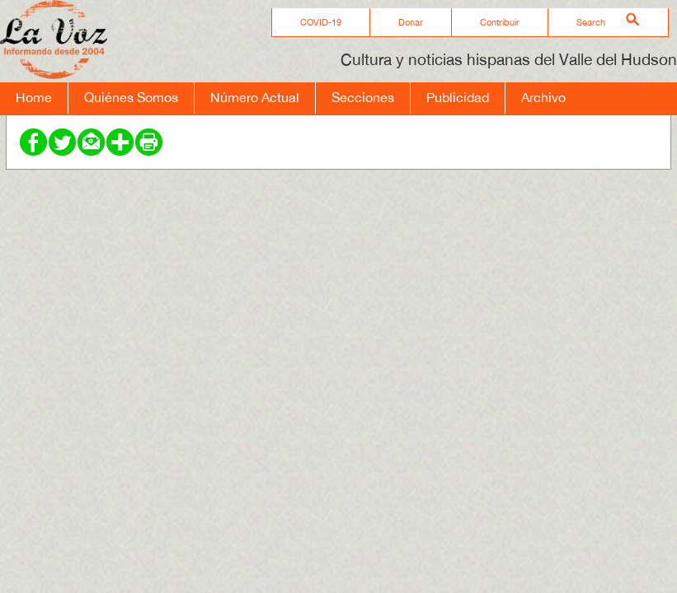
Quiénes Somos (131, 97)
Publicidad (457, 97)
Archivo (543, 97)
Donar (410, 22)
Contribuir (500, 22)
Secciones (362, 97)
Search (590, 22)
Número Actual (254, 97)
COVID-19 (320, 22)
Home (34, 97)
